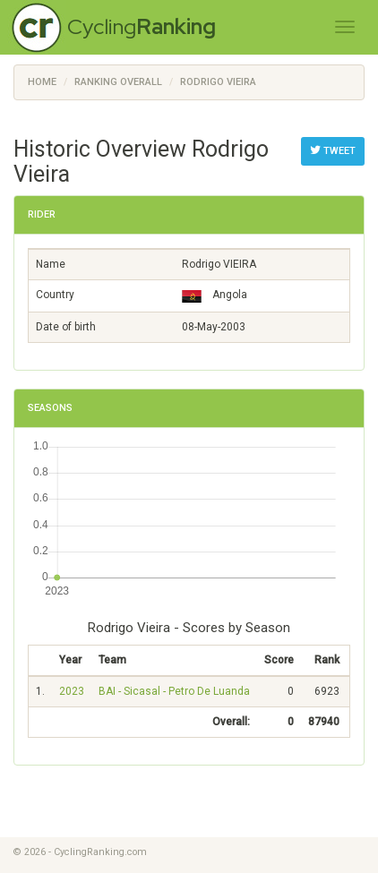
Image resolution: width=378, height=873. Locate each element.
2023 (71, 691)
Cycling (141, 26)
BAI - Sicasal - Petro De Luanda (174, 691)
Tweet (333, 150)
